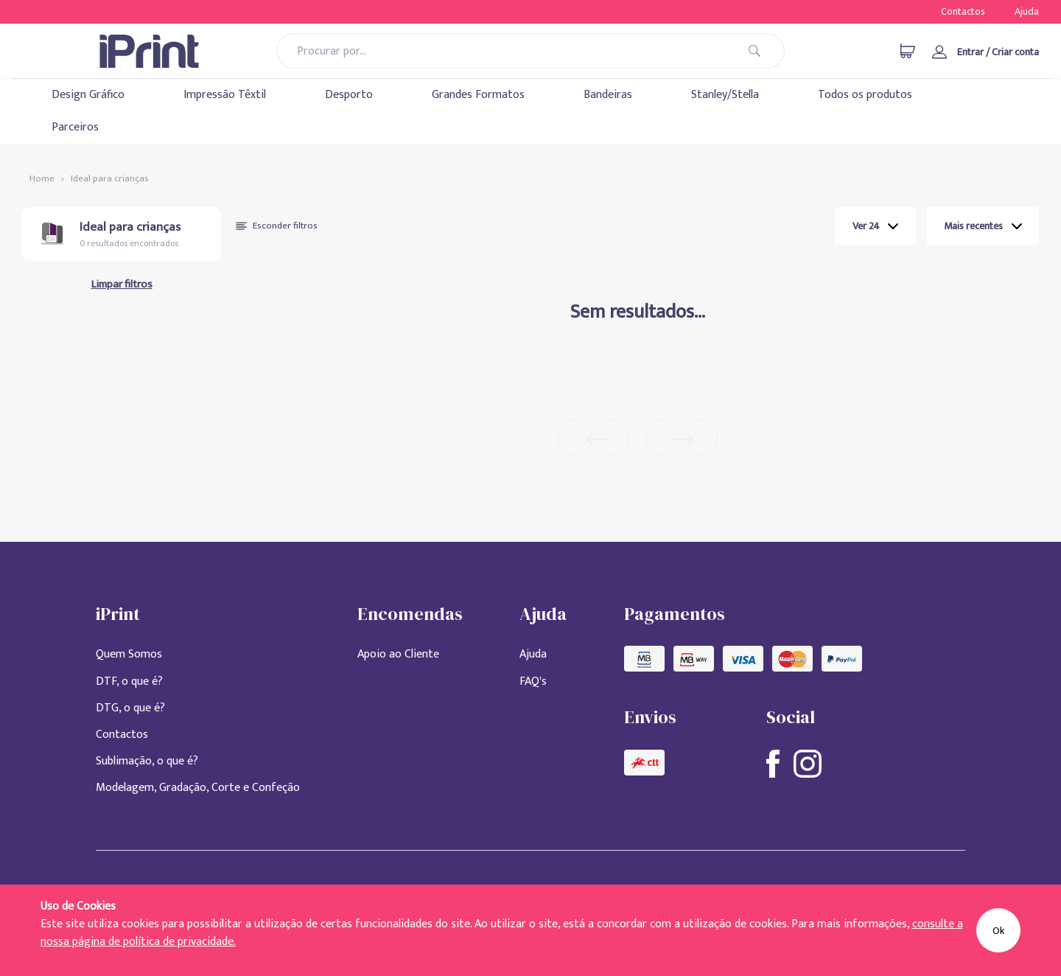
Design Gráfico (88, 95)
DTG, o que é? (130, 708)
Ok (998, 930)
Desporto (349, 95)
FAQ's (533, 681)
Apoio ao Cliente (398, 654)
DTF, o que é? (129, 681)
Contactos (963, 11)
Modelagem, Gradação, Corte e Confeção (198, 788)
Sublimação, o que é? (147, 761)
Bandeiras (608, 95)
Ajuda (1027, 11)
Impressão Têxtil (224, 95)
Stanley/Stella (725, 95)
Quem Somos (129, 654)
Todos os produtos (865, 95)
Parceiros (75, 127)
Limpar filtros (122, 284)
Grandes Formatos (478, 95)
